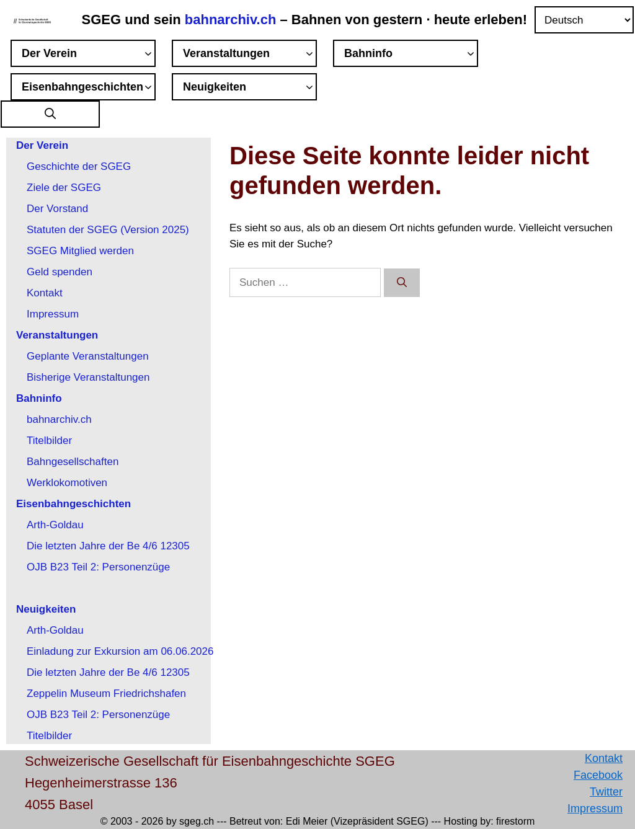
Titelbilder (49, 440)
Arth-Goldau (55, 525)
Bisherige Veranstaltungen (88, 377)
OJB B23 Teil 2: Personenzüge (98, 567)
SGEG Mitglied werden (80, 251)
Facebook (598, 775)
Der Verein (89, 55)
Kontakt (45, 293)
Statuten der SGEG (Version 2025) (108, 230)
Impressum (53, 314)
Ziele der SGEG (64, 187)
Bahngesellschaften (72, 462)
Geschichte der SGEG (79, 166)
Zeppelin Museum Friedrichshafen (106, 693)
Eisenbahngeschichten (89, 88)
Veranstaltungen (250, 55)
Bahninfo (411, 55)
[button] (50, 114)
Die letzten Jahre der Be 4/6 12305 (108, 546)
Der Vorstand (57, 209)
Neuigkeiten (250, 88)
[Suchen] (402, 282)
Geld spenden (59, 272)
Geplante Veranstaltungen (88, 356)
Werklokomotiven (67, 483)
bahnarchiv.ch (232, 19)
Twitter (606, 792)
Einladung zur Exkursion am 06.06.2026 (120, 651)
